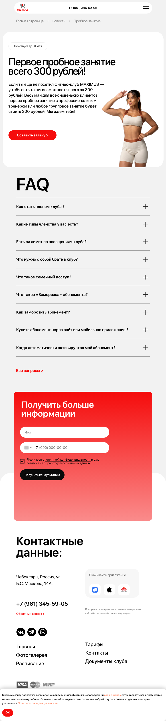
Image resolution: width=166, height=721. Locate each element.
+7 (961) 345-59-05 (42, 603)
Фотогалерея (31, 655)
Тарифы (94, 644)
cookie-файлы (112, 695)
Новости (58, 21)
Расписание (30, 663)
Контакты (96, 653)
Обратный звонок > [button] (30, 613)
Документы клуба (106, 661)
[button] (32, 135)
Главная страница (30, 21)
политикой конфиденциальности (68, 459)
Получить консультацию (42, 475)
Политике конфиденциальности (38, 703)
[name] (64, 432)
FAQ (32, 184)
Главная (25, 646)
